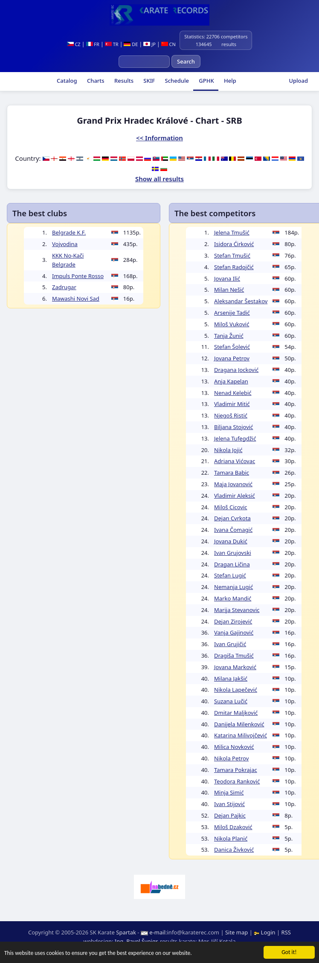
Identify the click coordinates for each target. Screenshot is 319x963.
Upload (298, 80)
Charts (95, 80)
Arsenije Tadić (232, 312)
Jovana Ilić (227, 278)
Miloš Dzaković (233, 827)
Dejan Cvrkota (232, 518)
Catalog (66, 80)
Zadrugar (64, 287)
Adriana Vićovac (234, 461)
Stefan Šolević (232, 347)
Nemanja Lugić (233, 587)
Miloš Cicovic (230, 507)
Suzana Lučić (230, 701)
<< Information (159, 137)
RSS (286, 932)
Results (123, 80)
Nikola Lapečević (235, 689)
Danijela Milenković (239, 724)
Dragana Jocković (236, 370)
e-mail (157, 932)
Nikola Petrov (231, 758)
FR (92, 44)
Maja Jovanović (233, 484)
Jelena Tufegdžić (235, 438)
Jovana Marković (235, 667)
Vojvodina (65, 244)
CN (168, 44)
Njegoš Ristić (230, 415)
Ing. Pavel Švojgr (136, 941)
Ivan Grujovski (232, 553)
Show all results (159, 178)
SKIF (148, 80)
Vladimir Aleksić (234, 495)
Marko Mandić (232, 598)
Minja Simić (229, 792)
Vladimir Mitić (232, 404)
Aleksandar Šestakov (240, 301)
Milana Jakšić (230, 678)
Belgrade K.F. (69, 232)
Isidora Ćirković (234, 244)
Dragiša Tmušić (234, 655)
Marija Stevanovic (236, 610)
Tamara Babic (231, 472)
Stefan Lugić (230, 575)
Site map (236, 932)
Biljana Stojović (233, 427)
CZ (74, 44)
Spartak (126, 932)
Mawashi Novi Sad (75, 298)
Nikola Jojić (228, 450)
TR (112, 44)
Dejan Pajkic (230, 815)
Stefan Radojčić (234, 267)
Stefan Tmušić (232, 255)
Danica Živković (234, 849)
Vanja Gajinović (233, 632)
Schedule (176, 80)
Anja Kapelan (231, 381)
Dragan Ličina (232, 564)
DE (131, 44)
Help (229, 80)
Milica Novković (234, 747)
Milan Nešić (229, 289)
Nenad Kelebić (233, 393)
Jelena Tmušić (231, 232)
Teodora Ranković (237, 781)
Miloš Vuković (231, 324)
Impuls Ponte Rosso (78, 276)
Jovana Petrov (231, 358)
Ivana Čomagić (233, 530)
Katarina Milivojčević (240, 735)
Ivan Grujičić (230, 644)
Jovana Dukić (230, 541)
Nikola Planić (230, 838)
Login (265, 932)
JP (149, 44)
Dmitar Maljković (236, 712)
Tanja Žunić (229, 335)
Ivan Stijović (229, 804)
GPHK (205, 80)
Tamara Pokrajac (235, 770)
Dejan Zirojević (233, 621)
